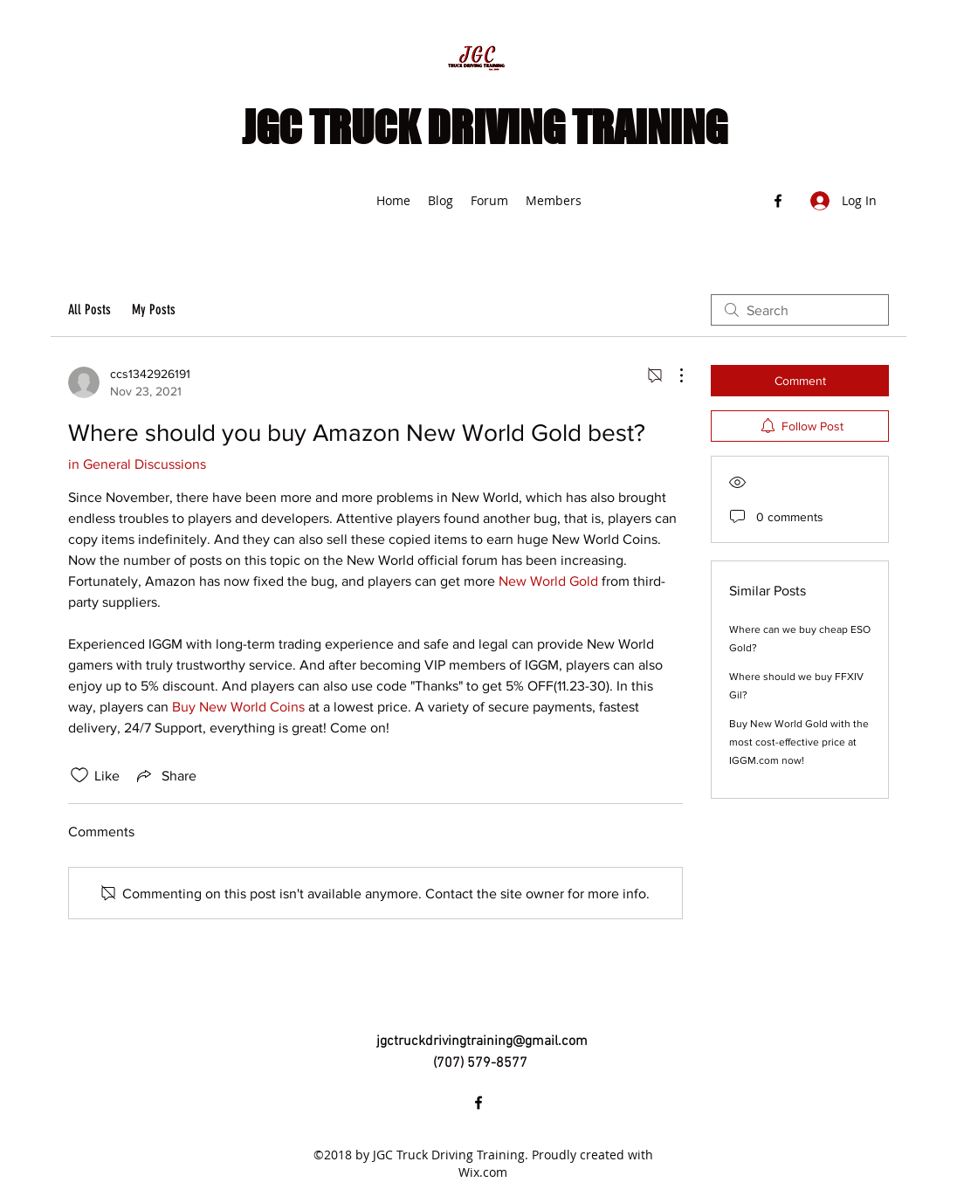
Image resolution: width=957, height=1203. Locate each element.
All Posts (89, 309)
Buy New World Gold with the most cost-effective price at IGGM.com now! (799, 742)
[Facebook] (778, 201)
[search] (800, 310)
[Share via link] (165, 775)
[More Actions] (672, 375)
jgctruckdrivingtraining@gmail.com (482, 1041)
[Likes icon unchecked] (79, 775)
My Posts (154, 309)
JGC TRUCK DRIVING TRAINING (484, 127)
